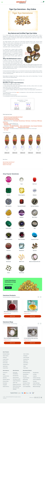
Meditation (25, 381)
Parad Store (5, 360)
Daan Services (16, 377)
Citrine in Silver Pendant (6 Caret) (30, 311)
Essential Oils (26, 359)
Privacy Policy (5, 381)
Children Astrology (36, 377)
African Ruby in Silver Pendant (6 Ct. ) (11, 311)
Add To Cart (12, 316)
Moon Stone (34, 217)
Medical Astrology (36, 386)
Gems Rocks (21, 272)
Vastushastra (25, 374)
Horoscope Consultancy (15, 373)
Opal (35, 228)
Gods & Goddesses (37, 379)
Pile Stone (8, 250)
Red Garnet (8, 261)
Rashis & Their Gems (7, 164)
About (4, 374)
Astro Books (25, 362)
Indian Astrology (36, 383)
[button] (43, 2)
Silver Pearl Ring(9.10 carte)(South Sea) (11, 338)
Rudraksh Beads (6, 353)
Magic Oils (25, 360)
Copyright (5, 384)
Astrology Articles (26, 372)
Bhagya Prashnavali (17, 384)
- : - (7, 124)
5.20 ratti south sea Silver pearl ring (31, 338)
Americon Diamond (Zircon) (34, 261)
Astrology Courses (16, 379)
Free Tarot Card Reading (16, 388)
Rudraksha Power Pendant (21, 127)
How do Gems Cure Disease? (8, 162)
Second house (22, 120)
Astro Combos (26, 353)
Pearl (22, 183)
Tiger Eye (35, 250)
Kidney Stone (8, 228)
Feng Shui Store (6, 364)
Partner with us (6, 386)
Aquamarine (21, 250)
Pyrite (8, 272)
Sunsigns (35, 381)
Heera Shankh (26, 357)
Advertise (5, 377)
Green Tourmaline (8, 239)
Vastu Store (5, 366)
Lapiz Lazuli (21, 228)
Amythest (21, 217)
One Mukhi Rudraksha (14, 125)
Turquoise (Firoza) (34, 239)
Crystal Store (5, 367)
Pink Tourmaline (21, 239)
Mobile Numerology (17, 386)
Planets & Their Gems (7, 163)
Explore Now (8, 287)
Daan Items (25, 367)
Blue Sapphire (8, 206)
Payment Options (6, 379)
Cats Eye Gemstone (35, 206)
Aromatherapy (36, 372)
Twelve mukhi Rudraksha (25, 125)
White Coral (21, 261)
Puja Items (25, 364)
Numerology (25, 379)
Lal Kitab (34, 374)
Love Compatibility (26, 386)
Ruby (9, 183)
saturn (17, 92)
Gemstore (5, 357)
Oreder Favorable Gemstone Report (11, 118)
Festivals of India (26, 383)
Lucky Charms (5, 359)
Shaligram (25, 355)
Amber (8, 217)
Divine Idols (5, 362)
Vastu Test (15, 382)
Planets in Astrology (37, 384)
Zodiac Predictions (16, 380)
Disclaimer (5, 383)
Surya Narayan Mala (9, 127)
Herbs (24, 366)
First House (15, 120)
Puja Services (15, 375)
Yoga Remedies (26, 377)
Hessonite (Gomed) (21, 206)
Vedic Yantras (5, 355)
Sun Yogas (6, 129)
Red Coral (35, 183)
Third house (27, 120)
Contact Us (5, 372)
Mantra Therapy (26, 384)
